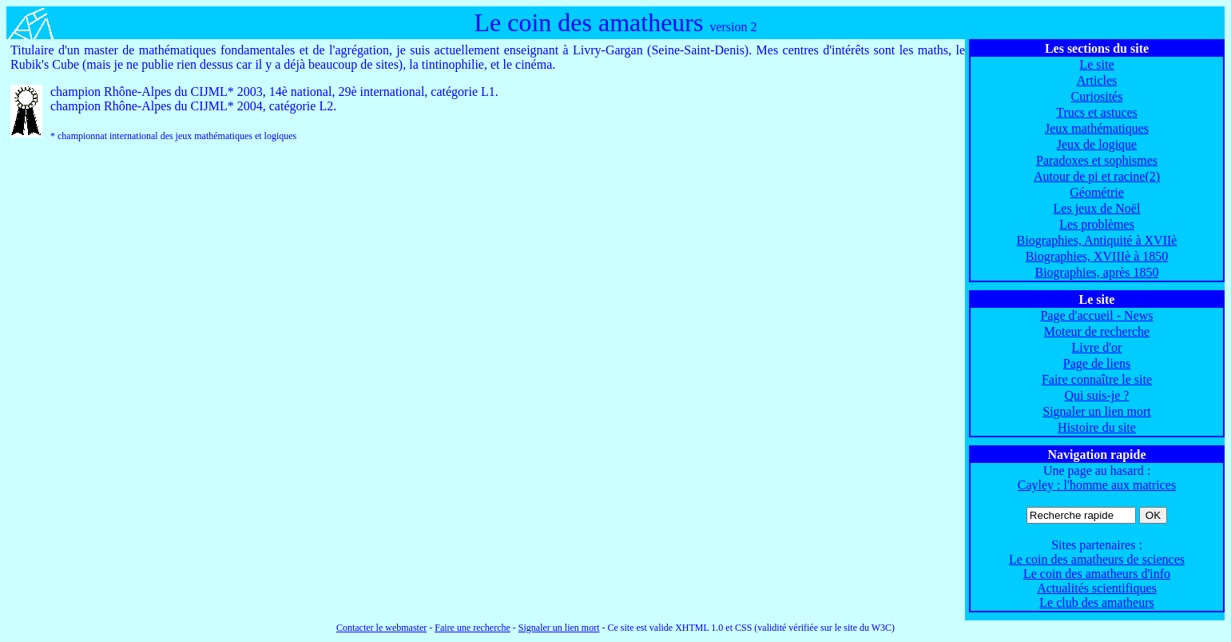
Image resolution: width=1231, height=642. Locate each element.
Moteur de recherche (1097, 331)
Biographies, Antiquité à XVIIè (1097, 240)
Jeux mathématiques (1097, 128)
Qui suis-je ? (1097, 395)
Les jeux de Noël (1097, 208)
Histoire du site (1097, 427)
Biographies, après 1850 (1096, 272)
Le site (1096, 64)
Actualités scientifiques (1097, 588)
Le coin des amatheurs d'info (1096, 573)
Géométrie (1097, 192)
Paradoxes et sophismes (1097, 160)
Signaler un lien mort (1096, 411)
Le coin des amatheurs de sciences (1097, 559)
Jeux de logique (1097, 144)
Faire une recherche (472, 627)
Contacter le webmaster (381, 627)
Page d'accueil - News (1096, 315)
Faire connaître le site (1097, 379)
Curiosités (1097, 96)
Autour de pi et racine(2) (1097, 176)
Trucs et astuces (1097, 112)
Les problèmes (1096, 224)
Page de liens (1096, 363)
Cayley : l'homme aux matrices (1097, 485)
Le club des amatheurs (1096, 602)
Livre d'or (1097, 347)
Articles (1097, 80)
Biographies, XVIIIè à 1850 (1097, 256)
